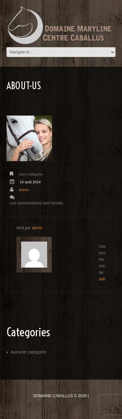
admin (24, 190)
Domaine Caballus (53, 396)
